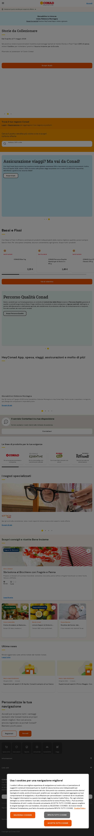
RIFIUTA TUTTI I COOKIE (57, 815)
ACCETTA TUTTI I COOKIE (58, 823)
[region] (48, 801)
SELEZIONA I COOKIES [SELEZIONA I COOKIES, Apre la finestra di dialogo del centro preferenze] (23, 815)
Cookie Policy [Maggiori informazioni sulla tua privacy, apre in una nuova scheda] (80, 808)
